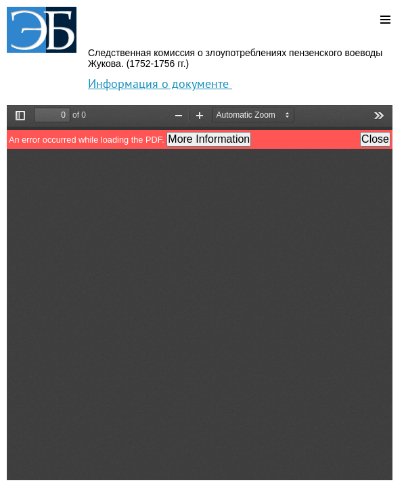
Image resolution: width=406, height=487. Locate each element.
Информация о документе (160, 83)
